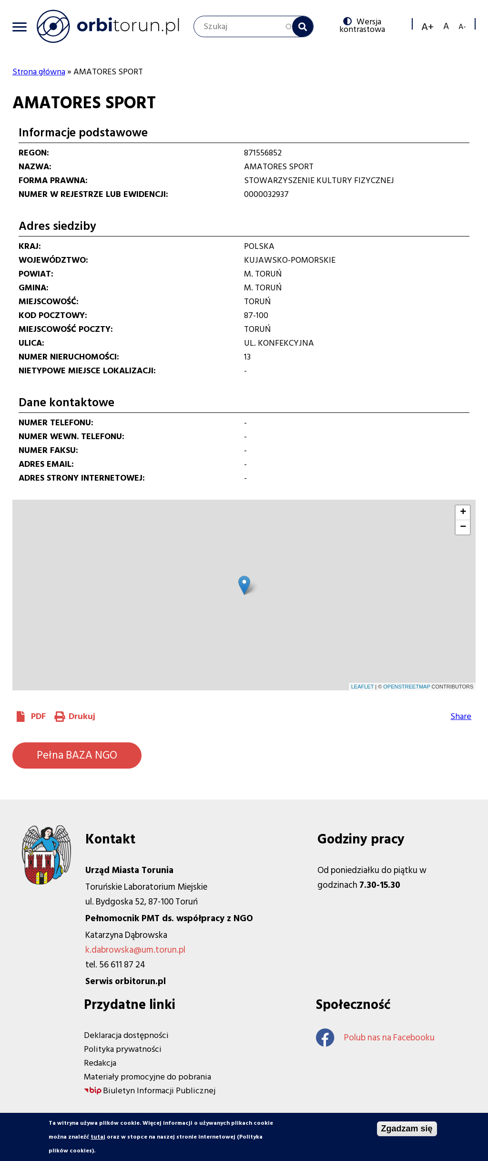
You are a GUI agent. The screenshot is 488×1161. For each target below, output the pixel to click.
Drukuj (82, 716)
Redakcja (100, 1063)
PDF (38, 716)
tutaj (98, 1136)
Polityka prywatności (123, 1049)
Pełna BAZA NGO (77, 755)
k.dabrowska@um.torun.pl (135, 950)
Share (460, 716)
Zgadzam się (407, 1128)
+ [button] (463, 512)
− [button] (463, 527)
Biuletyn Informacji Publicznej (159, 1091)
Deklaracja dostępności (126, 1035)
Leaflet (362, 686)
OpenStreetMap (406, 686)
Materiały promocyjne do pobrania (147, 1077)
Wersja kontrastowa (362, 25)
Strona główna (38, 72)
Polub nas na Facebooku (375, 1037)
